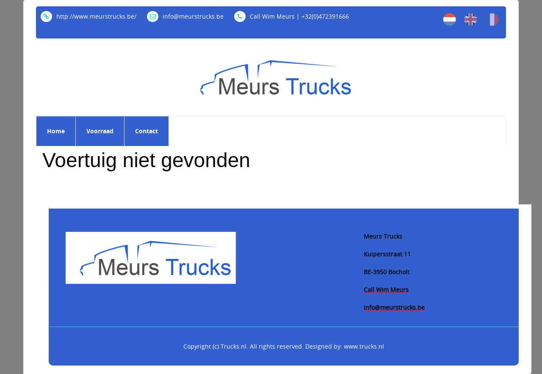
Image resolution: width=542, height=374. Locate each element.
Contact (146, 131)
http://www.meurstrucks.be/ (88, 16)
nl (449, 19)
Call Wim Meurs (386, 290)
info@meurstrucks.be (185, 16)
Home (56, 131)
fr (492, 19)
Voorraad (99, 131)
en (471, 19)
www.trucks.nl (364, 346)
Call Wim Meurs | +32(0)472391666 (291, 16)
